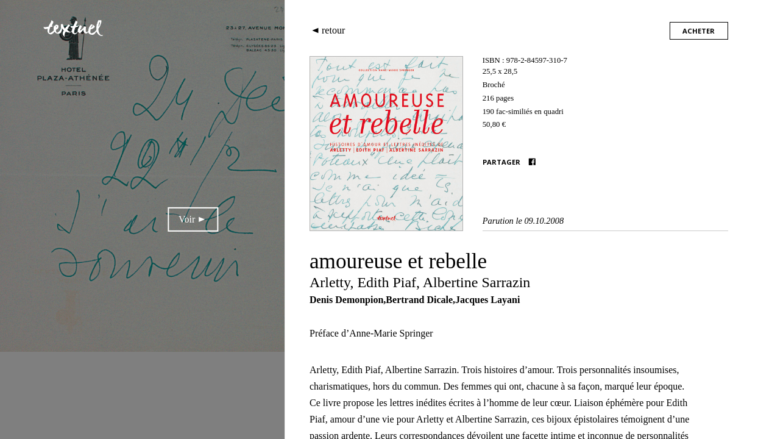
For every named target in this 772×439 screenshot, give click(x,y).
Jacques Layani (487, 299)
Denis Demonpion (346, 299)
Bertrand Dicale (419, 299)
